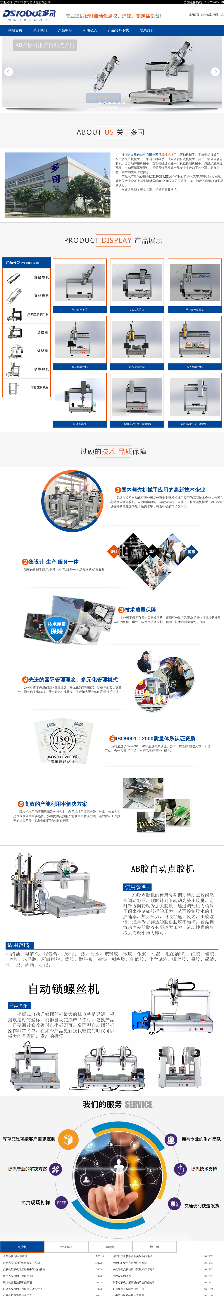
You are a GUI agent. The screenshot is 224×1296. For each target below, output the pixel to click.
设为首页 (194, 14)
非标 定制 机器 (40, 387)
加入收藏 (206, 14)
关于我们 (40, 30)
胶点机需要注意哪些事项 (17, 1282)
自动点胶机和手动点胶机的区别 (21, 1262)
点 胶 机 (43, 332)
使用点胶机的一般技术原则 (18, 1275)
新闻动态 (90, 30)
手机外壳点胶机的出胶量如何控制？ (134, 1269)
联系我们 (147, 30)
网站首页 (15, 30)
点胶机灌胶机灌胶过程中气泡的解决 (24, 1269)
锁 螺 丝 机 (42, 369)
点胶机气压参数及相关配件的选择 (132, 1256)
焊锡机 (110, 1247)
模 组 (154, 1247)
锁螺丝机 (66, 1247)
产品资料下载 (118, 30)
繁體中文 (218, 14)
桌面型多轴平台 (38, 314)
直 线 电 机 (42, 277)
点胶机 (22, 1247)
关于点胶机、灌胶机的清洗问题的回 (134, 1282)
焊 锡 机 (43, 351)
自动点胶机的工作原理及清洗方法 (22, 1289)
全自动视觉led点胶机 (15, 1256)
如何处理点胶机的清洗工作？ (130, 1289)
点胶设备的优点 (122, 1275)
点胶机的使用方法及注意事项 (130, 1262)
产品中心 (65, 30)
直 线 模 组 (42, 296)
